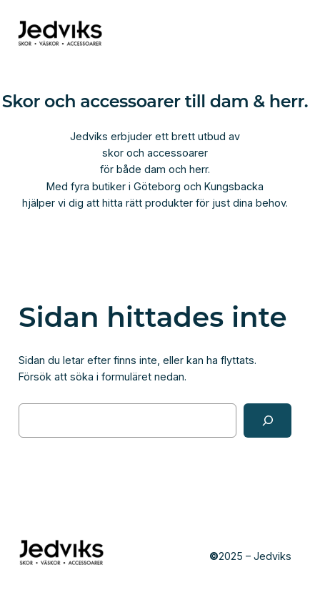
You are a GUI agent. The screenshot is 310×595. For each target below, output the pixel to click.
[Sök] (267, 420)
